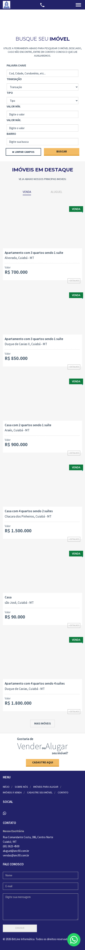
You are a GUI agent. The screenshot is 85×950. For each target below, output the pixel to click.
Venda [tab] (27, 192)
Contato (63, 792)
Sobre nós (21, 786)
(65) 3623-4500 (11, 846)
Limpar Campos (24, 152)
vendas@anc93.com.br (16, 855)
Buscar (61, 151)
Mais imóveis (42, 723)
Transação (14, 79)
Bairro (11, 134)
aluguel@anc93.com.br (16, 851)
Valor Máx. (14, 120)
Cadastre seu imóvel (39, 792)
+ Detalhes (74, 280)
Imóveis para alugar (45, 786)
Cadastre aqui (42, 762)
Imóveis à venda (12, 792)
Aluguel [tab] (56, 192)
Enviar (19, 928)
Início (6, 786)
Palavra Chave (16, 65)
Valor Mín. (14, 106)
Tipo (10, 93)
